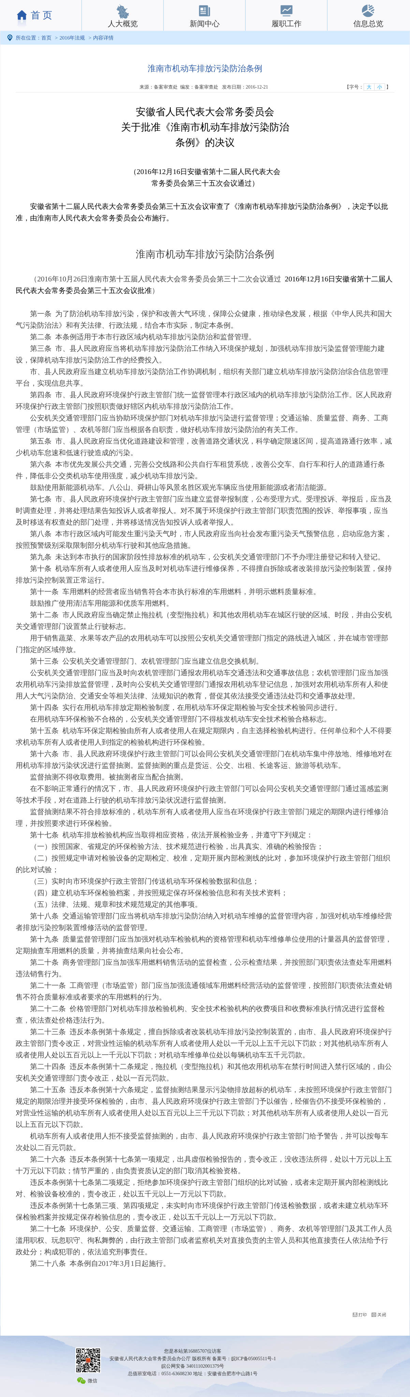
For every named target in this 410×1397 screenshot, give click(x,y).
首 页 (41, 15)
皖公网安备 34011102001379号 (192, 1366)
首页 (46, 38)
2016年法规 (72, 38)
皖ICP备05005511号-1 (253, 1358)
